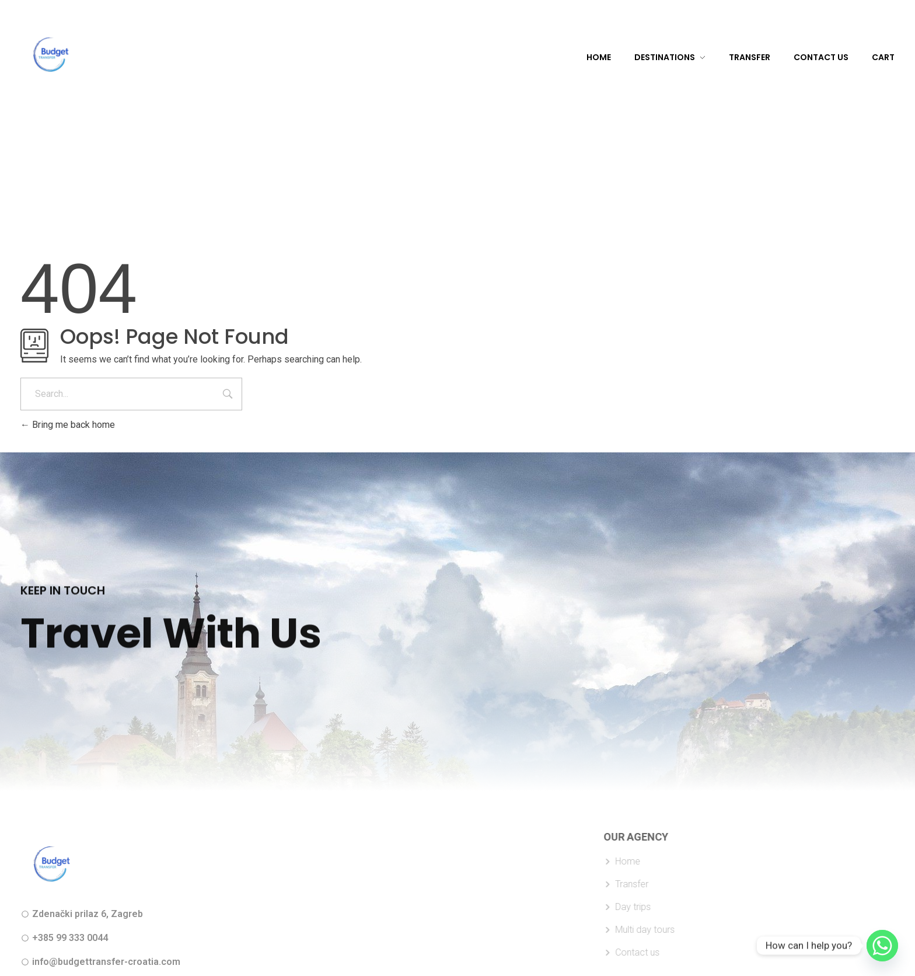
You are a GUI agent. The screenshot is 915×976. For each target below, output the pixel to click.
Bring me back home (67, 424)
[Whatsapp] (882, 945)
